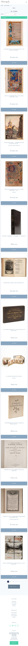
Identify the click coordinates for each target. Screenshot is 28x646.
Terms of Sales (14, 612)
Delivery (14, 617)
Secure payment (14, 615)
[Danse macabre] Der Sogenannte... (14, 282)
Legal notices (14, 614)
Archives (14, 605)
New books (14, 601)
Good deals (14, 604)
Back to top (14, 586)
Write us (14, 642)
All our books (14, 602)
